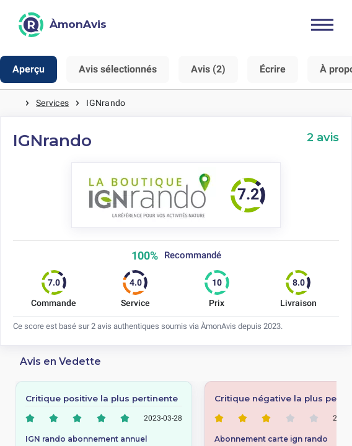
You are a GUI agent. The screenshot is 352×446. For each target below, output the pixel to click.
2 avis (323, 137)
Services (52, 103)
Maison (12, 103)
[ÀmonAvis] (63, 25)
